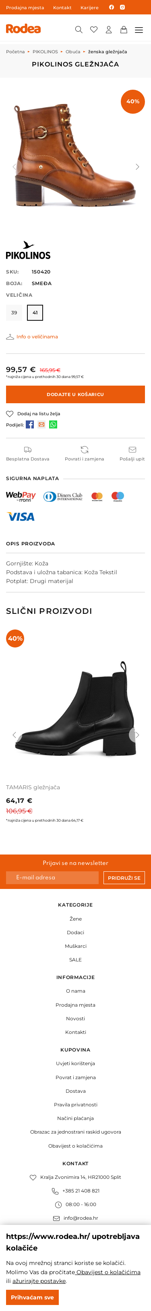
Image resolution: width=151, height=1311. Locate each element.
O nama (75, 991)
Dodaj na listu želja (38, 413)
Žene (76, 919)
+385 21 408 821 (75, 1191)
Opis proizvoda (30, 544)
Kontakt (62, 7)
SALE (75, 960)
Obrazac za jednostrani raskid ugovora (75, 1132)
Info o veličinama (37, 337)
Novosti (75, 1018)
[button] (137, 167)
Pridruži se (124, 878)
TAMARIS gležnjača (33, 787)
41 (35, 313)
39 (14, 313)
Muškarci (76, 946)
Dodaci (75, 932)
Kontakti (75, 1032)
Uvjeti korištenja (75, 1063)
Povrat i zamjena (76, 1077)
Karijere (90, 7)
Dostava (76, 1091)
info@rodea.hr (75, 1218)
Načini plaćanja (75, 1118)
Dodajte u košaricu (75, 394)
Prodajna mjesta (25, 7)
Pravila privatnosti (75, 1105)
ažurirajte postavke (39, 1281)
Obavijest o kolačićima (75, 1146)
